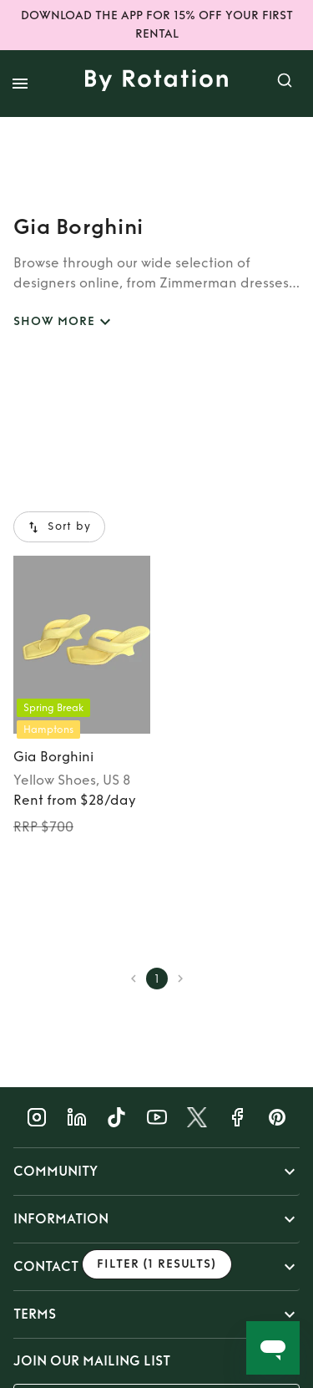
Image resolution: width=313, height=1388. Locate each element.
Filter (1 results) (157, 1264)
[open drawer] (20, 83)
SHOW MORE (64, 322)
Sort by (59, 526)
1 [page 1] (157, 978)
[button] (156, 1171)
